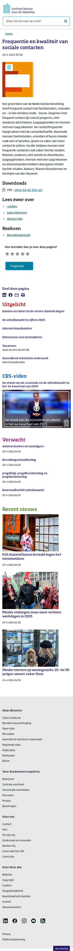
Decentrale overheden (15, 791)
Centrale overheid (13, 785)
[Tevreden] (26, 254)
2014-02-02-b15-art (28, 190)
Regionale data (11, 746)
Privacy (6, 802)
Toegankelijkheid (12, 892)
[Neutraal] (20, 254)
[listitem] (4, 296)
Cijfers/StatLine (11, 719)
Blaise (6, 762)
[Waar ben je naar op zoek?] (36, 21)
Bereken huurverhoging (16, 724)
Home (9, 34)
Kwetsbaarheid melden (16, 897)
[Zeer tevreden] (33, 254)
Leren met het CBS (13, 852)
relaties (12, 206)
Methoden (8, 757)
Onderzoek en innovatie (16, 841)
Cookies (7, 886)
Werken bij (8, 847)
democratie (15, 219)
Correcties (8, 858)
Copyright (8, 881)
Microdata (8, 735)
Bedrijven (8, 780)
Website (7, 876)
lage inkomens (17, 212)
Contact (6, 825)
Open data (8, 730)
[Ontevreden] (14, 254)
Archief (6, 903)
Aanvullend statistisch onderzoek (22, 740)
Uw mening (61, 949)
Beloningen (9, 807)
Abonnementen (11, 908)
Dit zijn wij (8, 836)
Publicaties (8, 751)
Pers (4, 831)
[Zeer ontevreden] (8, 254)
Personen (8, 796)
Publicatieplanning (13, 941)
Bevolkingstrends (18, 235)
